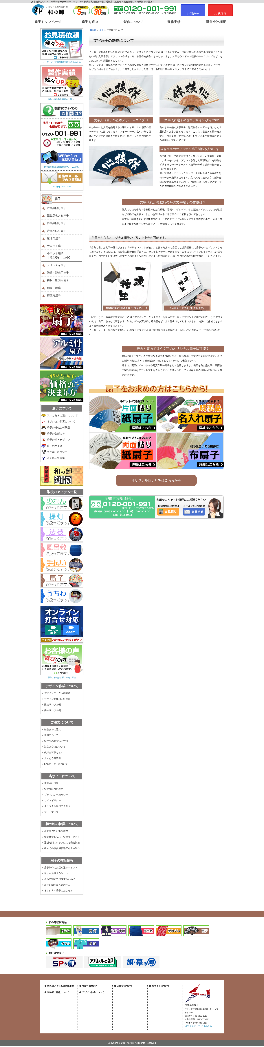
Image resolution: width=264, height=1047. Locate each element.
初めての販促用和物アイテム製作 (62, 848)
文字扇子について (57, 451)
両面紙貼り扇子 (56, 223)
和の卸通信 (87, 999)
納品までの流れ (52, 729)
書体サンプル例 (52, 710)
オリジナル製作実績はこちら (95, 990)
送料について (51, 735)
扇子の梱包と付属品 (58, 427)
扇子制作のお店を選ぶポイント (61, 867)
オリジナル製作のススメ (57, 806)
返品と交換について (55, 746)
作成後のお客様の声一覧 (93, 994)
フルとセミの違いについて (62, 415)
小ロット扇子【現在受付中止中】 (59, 255)
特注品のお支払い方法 (56, 741)
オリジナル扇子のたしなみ (58, 890)
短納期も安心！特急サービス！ (61, 1018)
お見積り (220, 13)
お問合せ (193, 13)
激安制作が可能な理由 (56, 831)
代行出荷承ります (53, 752)
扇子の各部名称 (56, 433)
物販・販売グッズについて (59, 1003)
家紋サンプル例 (52, 704)
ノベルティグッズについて (59, 999)
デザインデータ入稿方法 (57, 693)
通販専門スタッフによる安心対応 (62, 842)
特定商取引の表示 (53, 788)
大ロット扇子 (55, 245)
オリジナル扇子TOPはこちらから (156, 480)
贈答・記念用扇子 (58, 272)
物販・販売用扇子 (58, 280)
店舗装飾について (55, 990)
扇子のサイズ (54, 445)
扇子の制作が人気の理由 (57, 884)
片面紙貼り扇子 (56, 208)
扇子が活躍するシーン (56, 873)
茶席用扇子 (54, 295)
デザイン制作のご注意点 (57, 698)
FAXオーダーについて (56, 764)
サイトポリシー (52, 800)
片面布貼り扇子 (56, 230)
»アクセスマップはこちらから (198, 1026)
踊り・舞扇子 (55, 287)
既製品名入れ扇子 (58, 215)
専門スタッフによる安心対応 (60, 1022)
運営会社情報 (51, 783)
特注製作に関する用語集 (128, 1020)
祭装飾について (54, 994)
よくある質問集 (56, 457)
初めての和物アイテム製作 (59, 1027)
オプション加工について (61, 421)
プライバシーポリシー (56, 794)
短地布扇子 (54, 238)
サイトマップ (51, 812)
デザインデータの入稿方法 (94, 1009)
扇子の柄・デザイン (58, 439)
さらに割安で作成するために (59, 879)
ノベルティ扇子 (56, 265)
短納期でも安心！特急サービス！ (62, 837)
